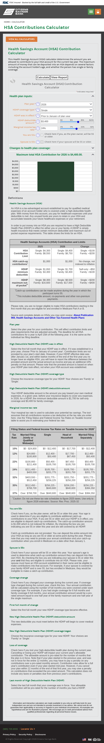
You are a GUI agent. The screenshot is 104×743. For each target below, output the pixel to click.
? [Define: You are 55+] (37, 135)
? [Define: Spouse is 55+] (37, 142)
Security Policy (25, 734)
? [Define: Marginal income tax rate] (37, 128)
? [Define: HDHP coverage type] (37, 110)
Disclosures (40, 734)
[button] (52, 148)
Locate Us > (28, 729)
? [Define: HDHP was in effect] (37, 115)
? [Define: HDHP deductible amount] (37, 121)
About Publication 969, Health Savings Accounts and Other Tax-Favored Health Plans (52, 316)
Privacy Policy (9, 734)
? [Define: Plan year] (37, 104)
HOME (7, 22)
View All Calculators (22, 39)
